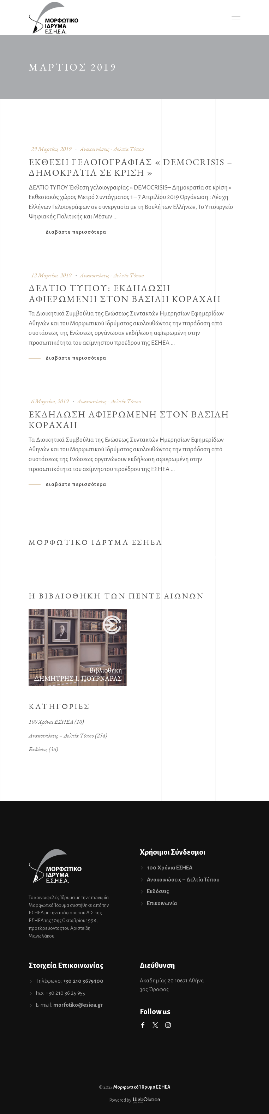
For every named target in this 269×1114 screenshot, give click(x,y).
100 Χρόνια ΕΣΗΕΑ (51, 721)
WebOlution (146, 1100)
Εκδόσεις (38, 749)
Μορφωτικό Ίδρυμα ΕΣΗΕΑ (141, 1087)
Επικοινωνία (162, 903)
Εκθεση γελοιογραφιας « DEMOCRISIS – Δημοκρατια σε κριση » (131, 167)
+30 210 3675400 (83, 981)
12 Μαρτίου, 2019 (51, 275)
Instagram (168, 1025)
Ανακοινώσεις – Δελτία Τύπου (61, 735)
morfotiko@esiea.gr (78, 1005)
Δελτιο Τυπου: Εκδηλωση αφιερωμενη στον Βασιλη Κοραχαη (125, 293)
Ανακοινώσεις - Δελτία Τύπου (112, 149)
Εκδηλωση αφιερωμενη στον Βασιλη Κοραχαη (129, 419)
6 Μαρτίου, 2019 (49, 401)
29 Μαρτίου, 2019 (51, 149)
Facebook (142, 1025)
